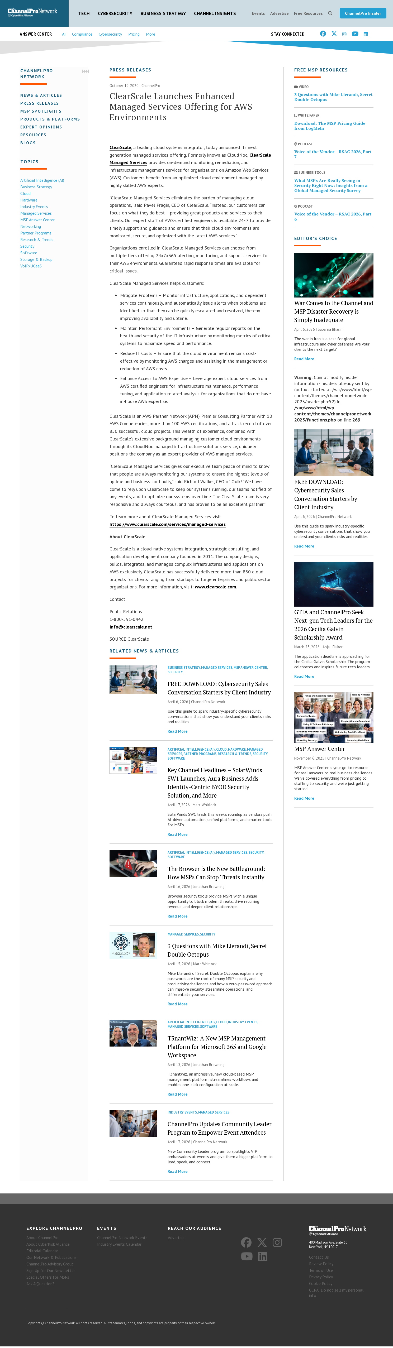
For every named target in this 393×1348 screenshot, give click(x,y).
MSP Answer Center (37, 220)
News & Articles (40, 95)
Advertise (279, 13)
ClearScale (120, 148)
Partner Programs (35, 233)
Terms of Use (321, 1271)
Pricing (134, 34)
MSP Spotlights (40, 111)
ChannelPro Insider (363, 13)
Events (258, 13)
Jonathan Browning (209, 887)
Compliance (82, 34)
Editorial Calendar (42, 1252)
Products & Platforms (49, 119)
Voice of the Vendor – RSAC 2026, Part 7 (332, 155)
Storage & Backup (36, 259)
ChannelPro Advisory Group (50, 1265)
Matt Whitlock (204, 806)
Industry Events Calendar (119, 1246)
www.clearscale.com (215, 588)
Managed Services (35, 213)
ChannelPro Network (208, 703)
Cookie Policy (320, 1285)
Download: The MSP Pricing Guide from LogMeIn (329, 126)
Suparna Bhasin (330, 330)
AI (64, 34)
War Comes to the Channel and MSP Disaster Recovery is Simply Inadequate (333, 312)
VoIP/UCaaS (30, 266)
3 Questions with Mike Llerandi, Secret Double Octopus (333, 98)
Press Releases (39, 103)
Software (28, 253)
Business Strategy (163, 14)
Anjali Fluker (333, 647)
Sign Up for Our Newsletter (50, 1272)
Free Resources (308, 13)
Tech (84, 14)
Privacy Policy (321, 1278)
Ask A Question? (40, 1285)
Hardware (28, 200)
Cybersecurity (115, 14)
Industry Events (33, 206)
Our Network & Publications (51, 1259)
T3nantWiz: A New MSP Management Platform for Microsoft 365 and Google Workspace (217, 1048)
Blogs (27, 143)
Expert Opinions (40, 127)
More (150, 34)
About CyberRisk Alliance (48, 1246)
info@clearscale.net (131, 628)
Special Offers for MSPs (47, 1279)
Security (27, 246)
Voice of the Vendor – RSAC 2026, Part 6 (332, 217)
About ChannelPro (42, 1239)
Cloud (25, 193)
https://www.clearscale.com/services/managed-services (168, 525)
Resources (33, 135)
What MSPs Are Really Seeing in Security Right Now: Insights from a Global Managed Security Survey (330, 186)
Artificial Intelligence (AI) (41, 180)
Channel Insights (215, 14)
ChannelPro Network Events (122, 1239)
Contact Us (319, 1258)
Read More (178, 732)
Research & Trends (36, 239)
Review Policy (321, 1265)
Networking (30, 226)
